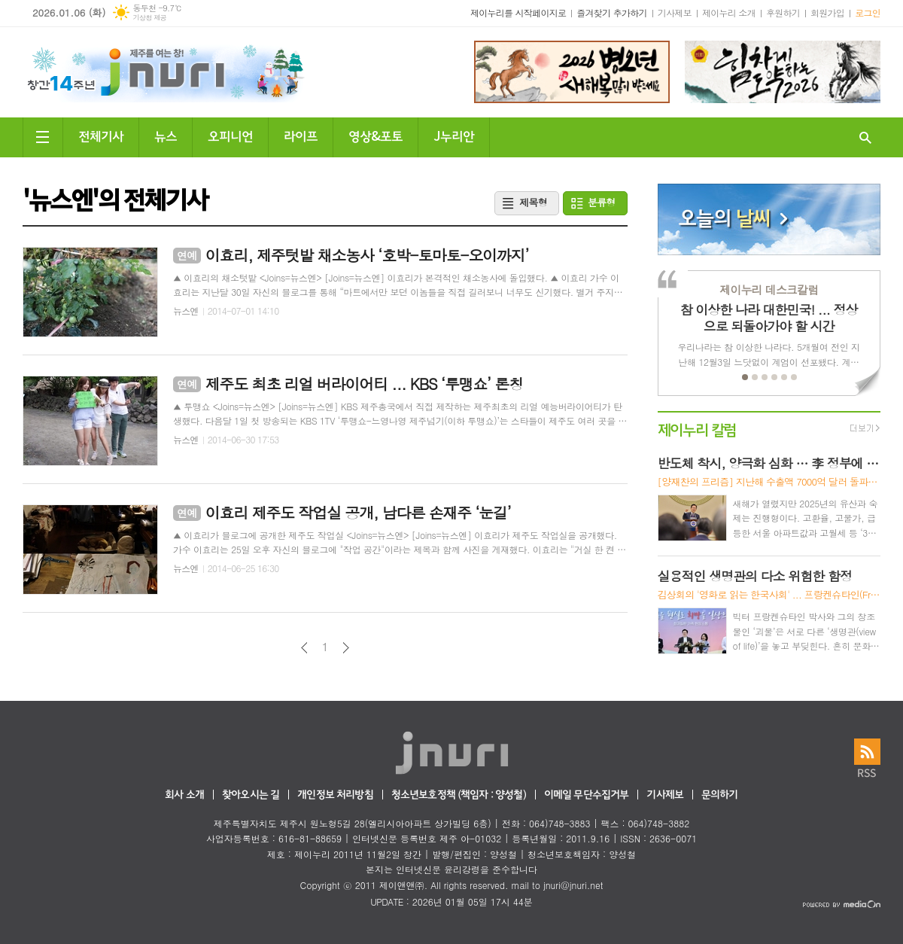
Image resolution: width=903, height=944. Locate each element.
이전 (304, 647)
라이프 (301, 135)
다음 (345, 647)
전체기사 (100, 135)
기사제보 (675, 12)
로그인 (867, 12)
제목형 (533, 202)
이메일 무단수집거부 (586, 795)
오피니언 (230, 135)
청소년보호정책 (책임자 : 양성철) (458, 795)
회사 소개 (184, 795)
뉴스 (165, 135)
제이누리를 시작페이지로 (518, 12)
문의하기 (719, 795)
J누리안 (453, 135)
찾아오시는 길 (250, 795)
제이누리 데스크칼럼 (768, 289)
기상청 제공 (149, 18)
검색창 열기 (865, 137)
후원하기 (783, 12)
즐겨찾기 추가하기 (611, 12)
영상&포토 (375, 135)
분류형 (602, 202)
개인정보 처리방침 (334, 795)
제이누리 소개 (729, 12)
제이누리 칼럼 (697, 429)
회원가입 (827, 12)
